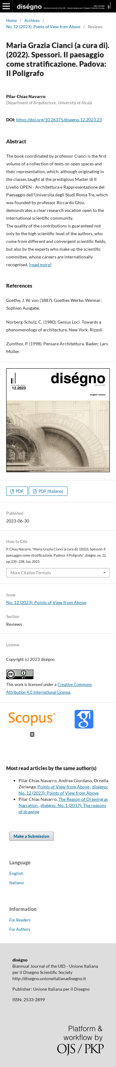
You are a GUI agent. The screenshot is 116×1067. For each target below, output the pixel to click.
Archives (32, 20)
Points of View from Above (63, 786)
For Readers (20, 919)
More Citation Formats (31, 572)
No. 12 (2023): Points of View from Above (43, 26)
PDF (19, 491)
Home (11, 20)
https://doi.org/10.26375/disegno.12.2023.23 (59, 119)
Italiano (16, 882)
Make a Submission (31, 836)
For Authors (19, 929)
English (16, 873)
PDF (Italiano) (50, 491)
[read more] (40, 264)
